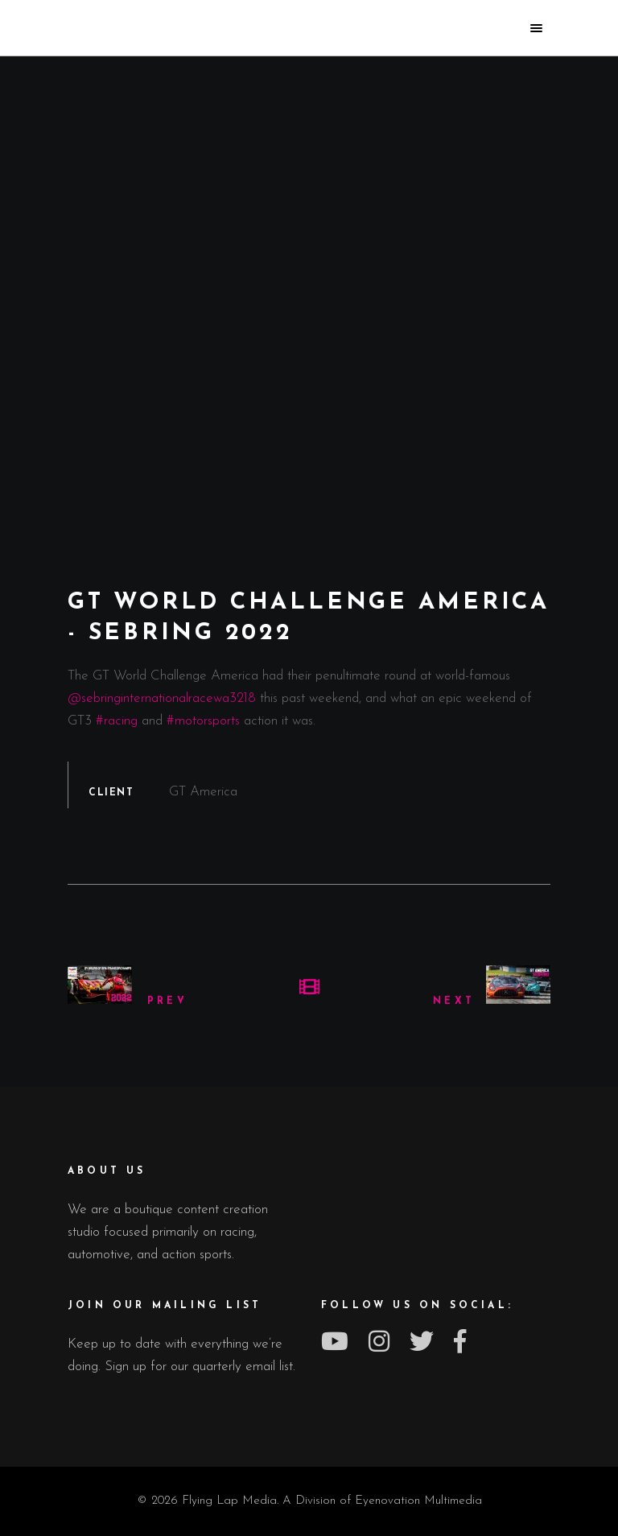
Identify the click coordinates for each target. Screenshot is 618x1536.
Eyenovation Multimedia (418, 1501)
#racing (117, 721)
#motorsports (203, 721)
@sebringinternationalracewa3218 (162, 698)
